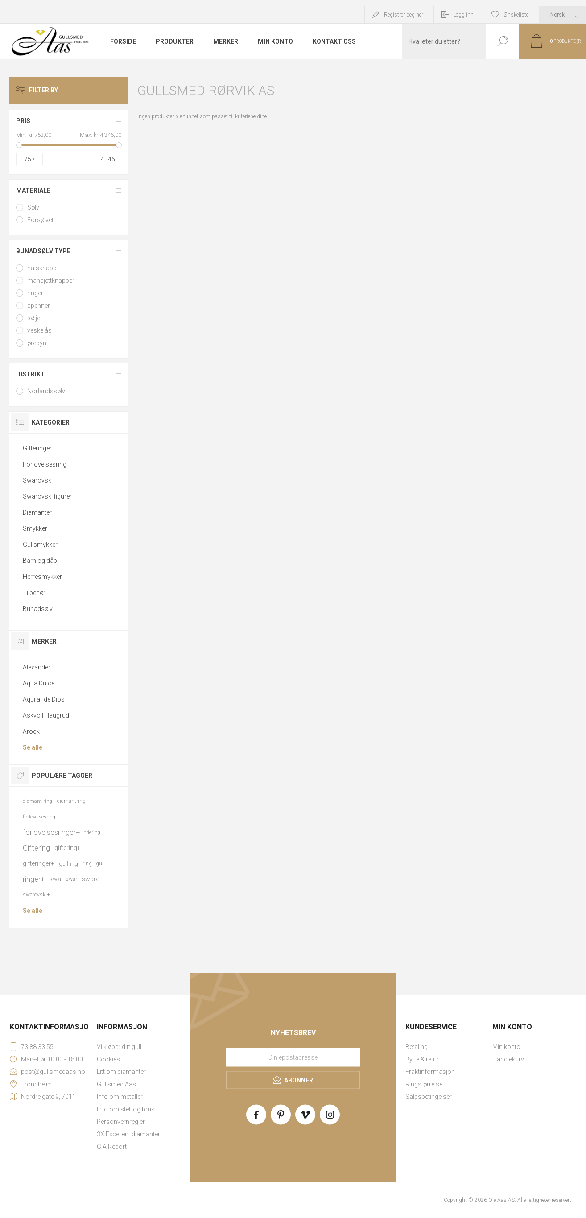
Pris (23, 120)
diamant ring (37, 801)
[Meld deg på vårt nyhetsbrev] (293, 1057)
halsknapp (42, 268)
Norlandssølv (46, 391)
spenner (38, 305)
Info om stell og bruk (125, 1109)
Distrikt (30, 374)
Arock (31, 731)
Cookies (108, 1059)
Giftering (36, 847)
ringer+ (34, 879)
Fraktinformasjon (430, 1071)
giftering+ (67, 847)
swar (71, 879)
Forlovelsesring (44, 464)
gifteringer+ (38, 863)
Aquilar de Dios (44, 699)
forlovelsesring (39, 817)
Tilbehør (34, 592)
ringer (35, 293)
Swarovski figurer (47, 496)
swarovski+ (36, 895)
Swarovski (38, 480)
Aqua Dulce (38, 683)
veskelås (39, 330)
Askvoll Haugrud (46, 715)
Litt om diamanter (121, 1071)
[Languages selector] (562, 14)
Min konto (506, 1046)
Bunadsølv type (43, 251)
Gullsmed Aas (116, 1084)
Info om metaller (120, 1096)
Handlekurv (508, 1059)
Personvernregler (121, 1121)
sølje (33, 318)
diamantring (71, 801)
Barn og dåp (40, 560)
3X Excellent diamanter (128, 1134)
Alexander (36, 667)
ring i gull (94, 863)
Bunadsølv (38, 608)
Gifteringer (37, 448)
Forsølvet (40, 219)
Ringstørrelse (423, 1084)
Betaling (416, 1046)
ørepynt (37, 343)
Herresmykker (42, 576)
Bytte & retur (422, 1059)
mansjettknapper (50, 280)
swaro (91, 879)
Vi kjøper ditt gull (119, 1046)
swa (55, 879)
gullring (68, 863)
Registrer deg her (403, 15)
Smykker (35, 528)
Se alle (32, 747)
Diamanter (37, 512)
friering (92, 832)
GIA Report (112, 1146)
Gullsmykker (40, 544)
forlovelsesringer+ (51, 832)
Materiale (33, 190)
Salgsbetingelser (428, 1096)
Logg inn (463, 15)
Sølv (33, 207)
